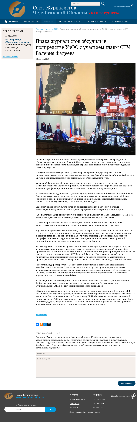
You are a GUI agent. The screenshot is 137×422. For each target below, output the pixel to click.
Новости (49, 29)
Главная (39, 29)
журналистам (77, 399)
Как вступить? (105, 13)
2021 (56, 29)
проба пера (99, 399)
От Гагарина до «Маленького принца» (18, 40)
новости (48, 21)
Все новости (41, 314)
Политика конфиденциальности (84, 412)
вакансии (98, 403)
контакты (98, 407)
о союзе (74, 395)
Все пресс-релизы (10, 56)
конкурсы (75, 407)
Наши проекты (120, 21)
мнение (97, 395)
